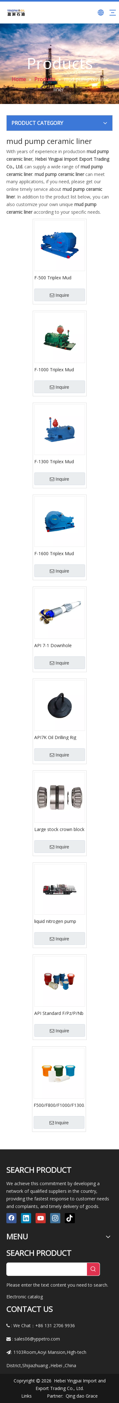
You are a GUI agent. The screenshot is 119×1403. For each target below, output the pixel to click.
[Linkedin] (26, 1218)
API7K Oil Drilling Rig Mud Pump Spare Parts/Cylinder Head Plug (59, 737)
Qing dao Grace (82, 1396)
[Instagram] (55, 1218)
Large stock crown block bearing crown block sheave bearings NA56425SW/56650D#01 (59, 829)
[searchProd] (47, 1269)
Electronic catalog (24, 1297)
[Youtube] (41, 1218)
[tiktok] (70, 1218)
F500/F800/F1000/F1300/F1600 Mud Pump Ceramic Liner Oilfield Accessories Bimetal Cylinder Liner (59, 1105)
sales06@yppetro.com (37, 1339)
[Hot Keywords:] (93, 1269)
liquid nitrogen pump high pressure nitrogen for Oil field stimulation (57, 921)
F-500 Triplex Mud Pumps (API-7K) (52, 277)
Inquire (59, 295)
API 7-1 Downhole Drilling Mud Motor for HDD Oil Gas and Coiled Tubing (58, 645)
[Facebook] (11, 1218)
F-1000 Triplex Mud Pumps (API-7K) (54, 369)
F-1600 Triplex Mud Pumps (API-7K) (54, 553)
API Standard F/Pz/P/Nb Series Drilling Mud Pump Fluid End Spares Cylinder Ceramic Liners (58, 1013)
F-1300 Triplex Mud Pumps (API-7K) (54, 461)
